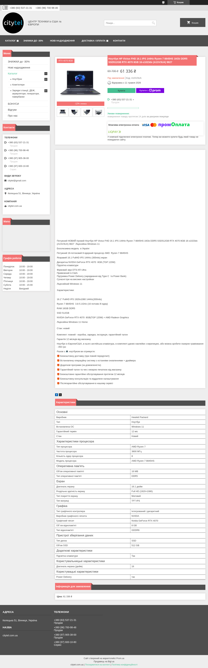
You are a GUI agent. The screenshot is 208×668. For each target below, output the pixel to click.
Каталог (10, 40)
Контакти (119, 40)
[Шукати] (153, 23)
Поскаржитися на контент (97, 664)
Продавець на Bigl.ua (104, 661)
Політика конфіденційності (125, 664)
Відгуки (12, 109)
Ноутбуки (17, 79)
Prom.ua (120, 658)
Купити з (150, 90)
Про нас (13, 115)
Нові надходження (62, 40)
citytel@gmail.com (17, 180)
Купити (121, 90)
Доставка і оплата (93, 40)
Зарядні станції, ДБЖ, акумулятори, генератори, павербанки (26, 93)
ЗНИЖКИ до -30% (33, 40)
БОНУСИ (13, 103)
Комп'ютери (18, 84)
